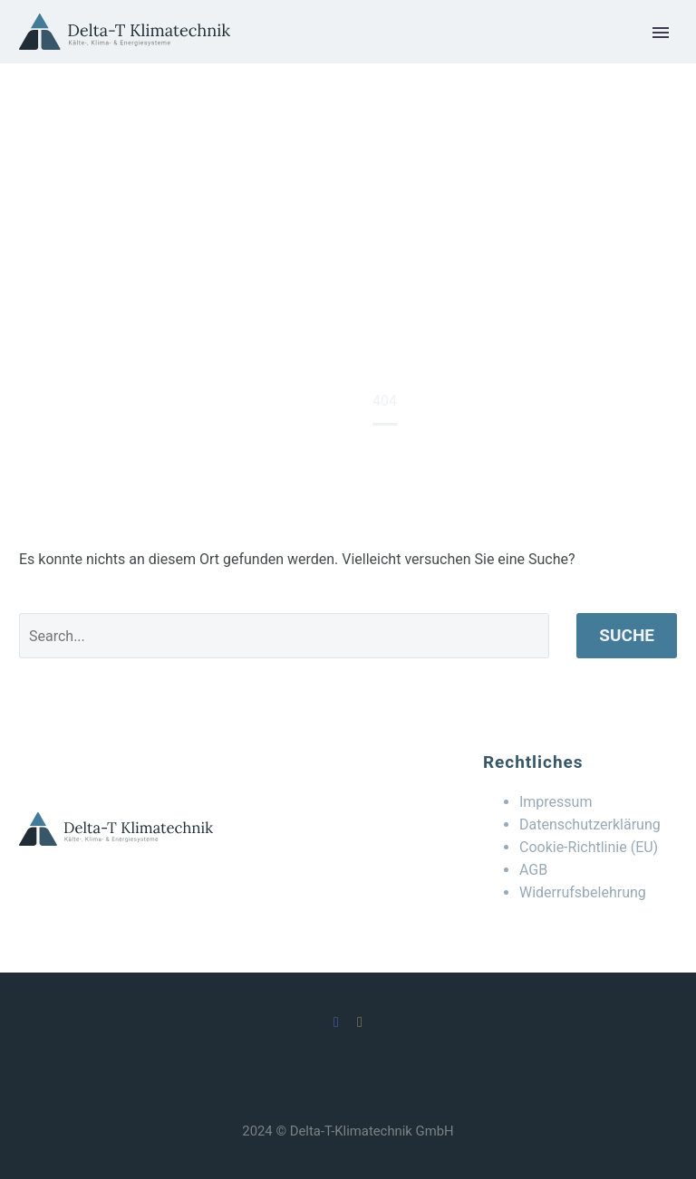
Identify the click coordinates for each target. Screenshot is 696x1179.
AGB (533, 869)
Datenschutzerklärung (590, 824)
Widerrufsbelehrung (582, 892)
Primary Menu (660, 32)
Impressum (556, 801)
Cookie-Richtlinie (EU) (588, 847)
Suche (626, 635)
